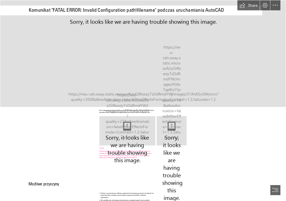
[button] (248, 5)
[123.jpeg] (127, 131)
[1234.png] (171, 131)
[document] (143, 100)
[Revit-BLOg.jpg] (143, 53)
